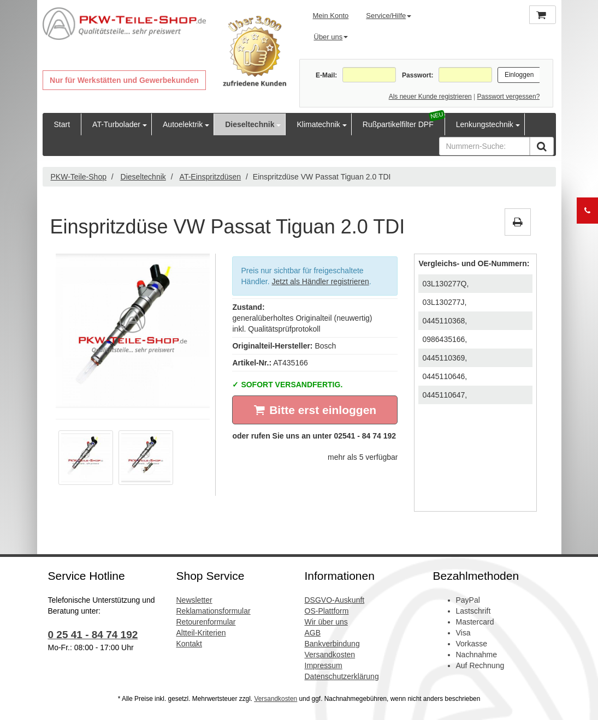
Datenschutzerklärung (342, 676)
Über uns (331, 37)
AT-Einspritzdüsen (210, 176)
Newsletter (194, 600)
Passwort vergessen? (508, 96)
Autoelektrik (183, 124)
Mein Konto (331, 15)
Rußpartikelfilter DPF (398, 124)
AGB (313, 632)
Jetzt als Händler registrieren (320, 281)
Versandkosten (330, 654)
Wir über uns (326, 621)
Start (62, 124)
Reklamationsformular (213, 611)
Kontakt (189, 643)
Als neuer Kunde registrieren (430, 96)
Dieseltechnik (249, 124)
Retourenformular (206, 621)
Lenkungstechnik (484, 124)
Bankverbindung (332, 643)
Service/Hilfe (388, 15)
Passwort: (417, 75)
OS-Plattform (327, 611)
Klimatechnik (318, 124)
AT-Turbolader (116, 124)
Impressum (323, 665)
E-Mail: (326, 75)
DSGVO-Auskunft (335, 600)
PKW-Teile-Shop (78, 176)
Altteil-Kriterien (201, 632)
